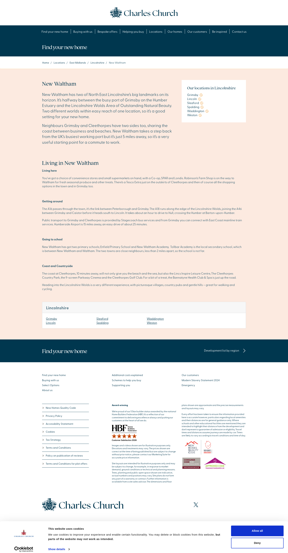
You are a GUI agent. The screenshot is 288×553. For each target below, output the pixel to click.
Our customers (197, 31)
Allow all (257, 527)
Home (45, 62)
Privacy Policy (52, 416)
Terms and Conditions (56, 447)
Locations (155, 31)
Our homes (175, 31)
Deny (257, 539)
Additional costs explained (127, 375)
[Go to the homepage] (144, 12)
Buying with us (82, 31)
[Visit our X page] (196, 504)
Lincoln (51, 323)
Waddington (155, 318)
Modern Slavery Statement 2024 (201, 380)
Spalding (102, 323)
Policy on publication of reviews (62, 455)
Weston (152, 323)
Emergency (188, 385)
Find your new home (55, 31)
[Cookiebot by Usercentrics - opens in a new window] (24, 546)
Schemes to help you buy (126, 380)
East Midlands (78, 62)
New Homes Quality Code (59, 407)
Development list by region (225, 350)
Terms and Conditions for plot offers (64, 463)
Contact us (239, 31)
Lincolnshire (97, 62)
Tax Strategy (51, 439)
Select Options (50, 385)
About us (47, 390)
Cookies (48, 431)
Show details (56, 545)
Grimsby (51, 318)
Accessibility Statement (57, 423)
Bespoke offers (107, 31)
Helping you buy (133, 31)
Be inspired (219, 31)
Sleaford (102, 318)
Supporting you (121, 385)
